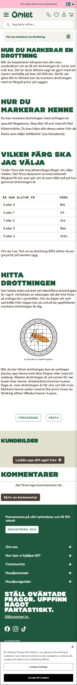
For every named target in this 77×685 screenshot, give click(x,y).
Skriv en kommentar (20, 497)
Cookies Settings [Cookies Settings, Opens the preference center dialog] (38, 667)
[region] (38, 663)
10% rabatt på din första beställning (38, 4)
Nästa (54, 417)
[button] (38, 581)
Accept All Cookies (38, 677)
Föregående (28, 417)
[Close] (73, 647)
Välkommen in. (17, 617)
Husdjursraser (17, 573)
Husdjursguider (18, 581)
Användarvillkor (12, 640)
